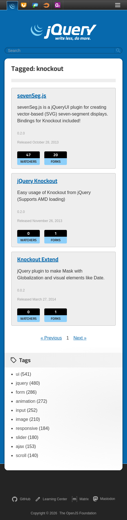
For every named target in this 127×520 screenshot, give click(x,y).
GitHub (21, 499)
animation (25, 401)
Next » (79, 338)
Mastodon (104, 498)
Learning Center (51, 499)
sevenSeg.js (31, 95)
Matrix (80, 499)
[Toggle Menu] (117, 5)
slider (21, 437)
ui (17, 374)
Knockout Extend (37, 259)
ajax (20, 446)
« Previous (51, 338)
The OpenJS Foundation (77, 513)
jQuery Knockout (37, 181)
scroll (21, 455)
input (21, 410)
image (22, 419)
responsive (27, 428)
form (20, 392)
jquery (22, 383)
